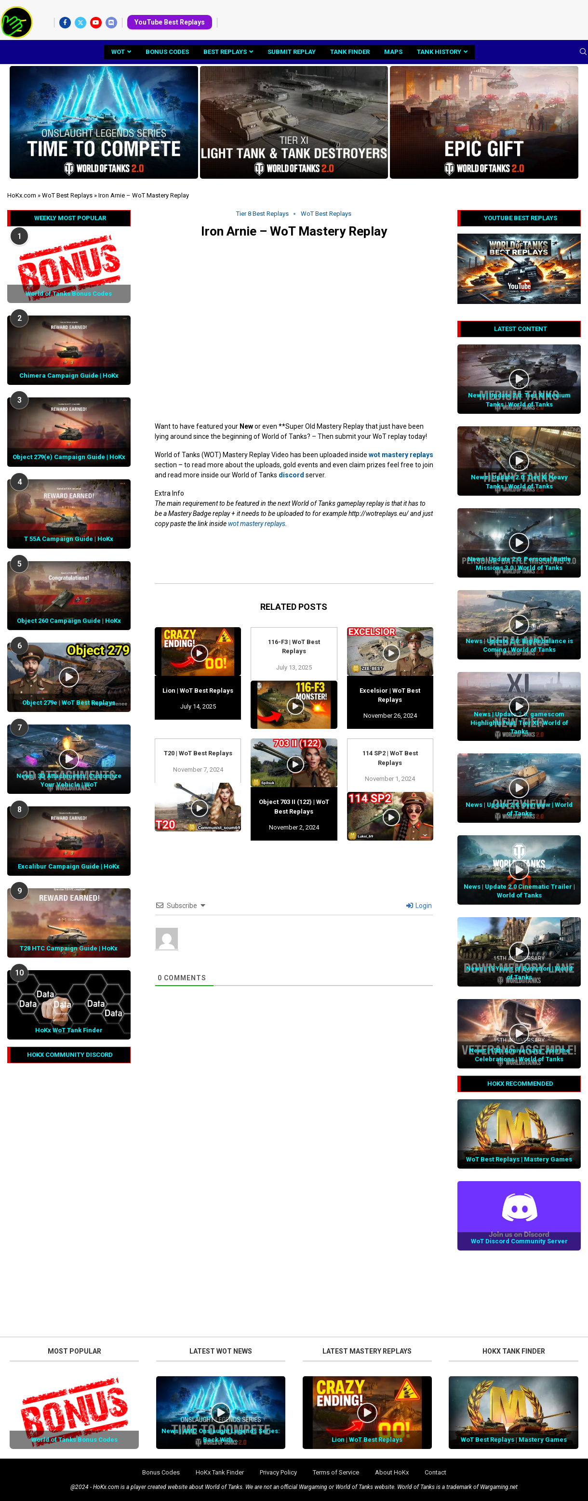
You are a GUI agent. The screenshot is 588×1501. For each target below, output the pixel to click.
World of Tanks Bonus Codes (69, 293)
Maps (393, 51)
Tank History (439, 51)
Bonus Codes (167, 51)
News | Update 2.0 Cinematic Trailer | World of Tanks (519, 891)
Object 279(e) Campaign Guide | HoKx (69, 457)
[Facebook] (65, 22)
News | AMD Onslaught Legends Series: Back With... (220, 1435)
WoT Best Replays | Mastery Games (519, 1159)
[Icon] (519, 379)
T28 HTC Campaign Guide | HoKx (69, 948)
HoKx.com (21, 195)
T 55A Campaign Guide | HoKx (68, 538)
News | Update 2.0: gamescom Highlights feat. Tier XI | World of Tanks (519, 723)
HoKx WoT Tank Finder (69, 1030)
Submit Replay (291, 51)
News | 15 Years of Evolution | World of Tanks (519, 973)
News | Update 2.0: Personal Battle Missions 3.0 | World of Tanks (519, 563)
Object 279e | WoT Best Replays (68, 702)
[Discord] (111, 22)
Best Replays (225, 51)
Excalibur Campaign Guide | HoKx (69, 866)
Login (419, 905)
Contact (435, 1472)
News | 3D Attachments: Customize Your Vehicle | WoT (68, 780)
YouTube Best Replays (169, 22)
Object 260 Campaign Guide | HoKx (69, 620)
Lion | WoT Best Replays (197, 690)
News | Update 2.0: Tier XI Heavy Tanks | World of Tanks (519, 481)
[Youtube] (96, 22)
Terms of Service (336, 1472)
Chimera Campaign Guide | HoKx (69, 375)
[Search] (583, 52)
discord (291, 475)
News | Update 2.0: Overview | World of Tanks (519, 809)
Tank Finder (350, 51)
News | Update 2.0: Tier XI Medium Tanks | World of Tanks (519, 400)
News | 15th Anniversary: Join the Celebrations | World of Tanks (519, 1055)
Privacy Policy (278, 1472)
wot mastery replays (401, 455)
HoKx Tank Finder (220, 1472)
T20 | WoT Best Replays (198, 753)
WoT (118, 51)
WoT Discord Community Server (519, 1241)
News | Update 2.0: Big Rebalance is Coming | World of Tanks (519, 645)
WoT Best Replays (67, 195)
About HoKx (392, 1472)
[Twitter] (80, 22)
